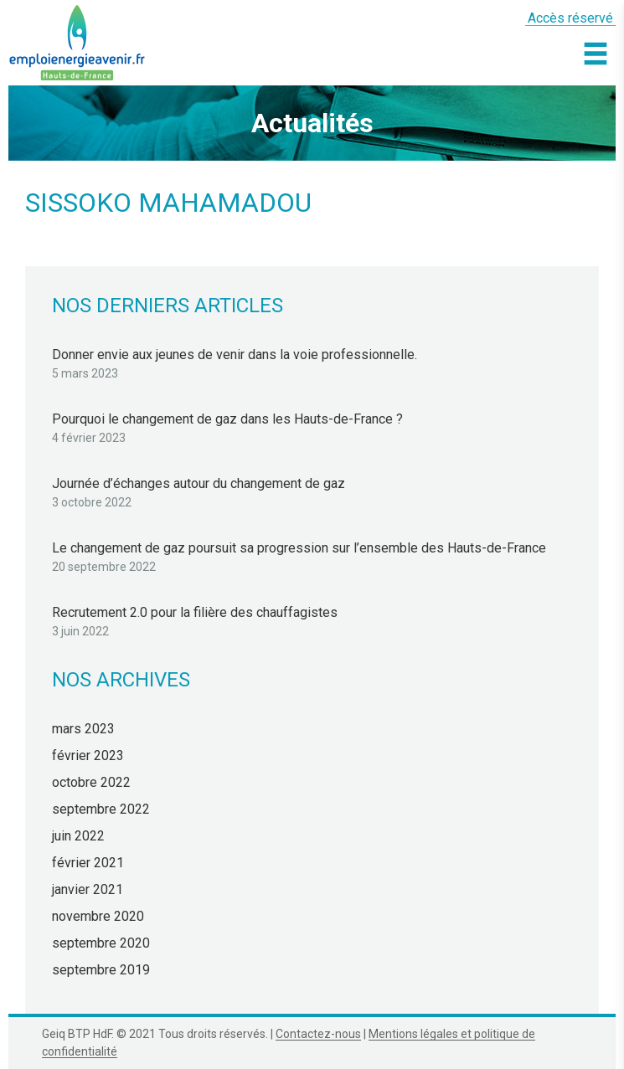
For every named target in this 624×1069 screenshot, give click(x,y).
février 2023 (88, 755)
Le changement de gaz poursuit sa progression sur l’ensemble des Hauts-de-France (299, 548)
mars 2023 (83, 729)
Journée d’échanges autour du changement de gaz (198, 483)
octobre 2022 (91, 782)
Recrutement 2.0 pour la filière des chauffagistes (195, 612)
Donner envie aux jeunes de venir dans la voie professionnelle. (234, 354)
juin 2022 (78, 836)
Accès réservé (570, 18)
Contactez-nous (318, 1034)
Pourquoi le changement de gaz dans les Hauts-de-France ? (227, 419)
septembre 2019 (101, 970)
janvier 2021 (87, 889)
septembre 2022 (101, 809)
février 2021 (88, 863)
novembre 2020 (98, 916)
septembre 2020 (101, 943)
